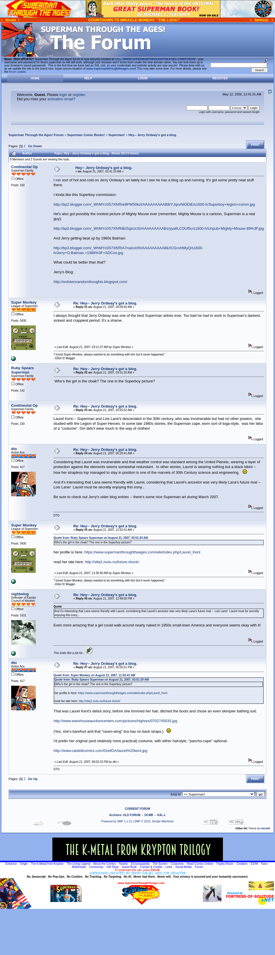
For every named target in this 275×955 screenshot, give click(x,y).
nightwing (20, 594)
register (79, 95)
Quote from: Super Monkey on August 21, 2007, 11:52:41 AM (94, 675)
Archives (115, 815)
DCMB (149, 815)
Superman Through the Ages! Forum (36, 135)
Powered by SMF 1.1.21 (116, 821)
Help (88, 78)
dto (14, 449)
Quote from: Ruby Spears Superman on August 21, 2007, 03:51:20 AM (101, 537)
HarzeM (265, 828)
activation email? (61, 99)
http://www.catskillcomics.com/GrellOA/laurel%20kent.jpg (100, 750)
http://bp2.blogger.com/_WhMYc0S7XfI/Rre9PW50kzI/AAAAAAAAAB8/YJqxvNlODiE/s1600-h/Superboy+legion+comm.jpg (154, 204)
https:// (155, 59)
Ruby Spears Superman (22, 370)
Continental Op (24, 167)
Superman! (116, 135)
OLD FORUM (132, 815)
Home (35, 78)
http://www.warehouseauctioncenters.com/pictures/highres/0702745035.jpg (115, 721)
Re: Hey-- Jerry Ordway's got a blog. (105, 303)
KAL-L (161, 815)
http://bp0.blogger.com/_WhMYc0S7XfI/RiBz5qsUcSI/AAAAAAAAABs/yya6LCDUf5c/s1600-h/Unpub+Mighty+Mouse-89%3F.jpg (159, 228)
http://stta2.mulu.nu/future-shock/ (112, 562)
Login (142, 78)
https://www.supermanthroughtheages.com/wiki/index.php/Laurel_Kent (142, 552)
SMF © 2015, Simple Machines (154, 821)
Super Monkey (24, 302)
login (63, 95)
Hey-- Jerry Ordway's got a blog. (152, 135)
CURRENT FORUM (137, 808)
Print (255, 144)
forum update (17, 71)
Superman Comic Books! (86, 135)
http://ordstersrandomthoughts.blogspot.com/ (90, 282)
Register (220, 78)
